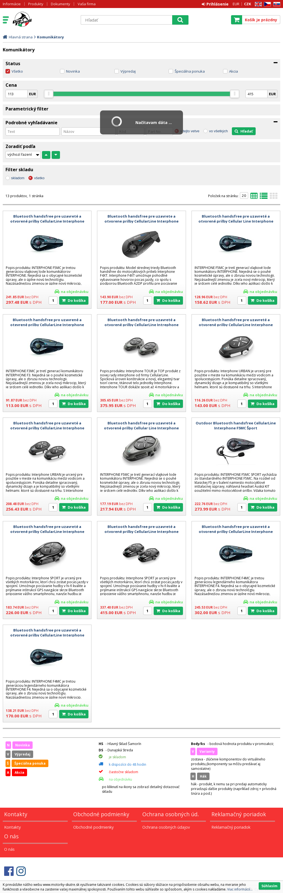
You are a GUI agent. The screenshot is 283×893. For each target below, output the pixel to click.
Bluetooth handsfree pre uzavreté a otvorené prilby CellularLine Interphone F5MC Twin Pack (47, 221)
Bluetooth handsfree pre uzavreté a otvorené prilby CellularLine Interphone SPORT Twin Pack (141, 531)
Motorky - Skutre (43, 19)
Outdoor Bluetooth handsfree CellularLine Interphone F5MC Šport (236, 425)
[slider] (48, 94)
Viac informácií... (240, 889)
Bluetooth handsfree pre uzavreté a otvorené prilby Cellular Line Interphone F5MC (235, 221)
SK (276, 4)
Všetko (17, 71)
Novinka (73, 71)
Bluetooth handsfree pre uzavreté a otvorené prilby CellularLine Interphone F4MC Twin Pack (236, 531)
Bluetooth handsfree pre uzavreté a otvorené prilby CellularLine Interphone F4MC (47, 635)
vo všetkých (218, 131)
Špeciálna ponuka (190, 71)
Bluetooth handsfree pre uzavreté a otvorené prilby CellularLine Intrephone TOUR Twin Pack (141, 324)
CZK (247, 3)
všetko (39, 178)
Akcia (233, 71)
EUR (236, 3)
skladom (17, 178)
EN (257, 4)
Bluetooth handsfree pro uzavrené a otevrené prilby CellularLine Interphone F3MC (47, 324)
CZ (266, 4)
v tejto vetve (189, 131)
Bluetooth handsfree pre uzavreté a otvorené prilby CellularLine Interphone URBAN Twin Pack (47, 428)
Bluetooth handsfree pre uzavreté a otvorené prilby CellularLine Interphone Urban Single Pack (236, 324)
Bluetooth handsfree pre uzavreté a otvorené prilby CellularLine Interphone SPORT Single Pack (47, 531)
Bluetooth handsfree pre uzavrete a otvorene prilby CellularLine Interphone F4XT (141, 221)
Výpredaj (128, 71)
